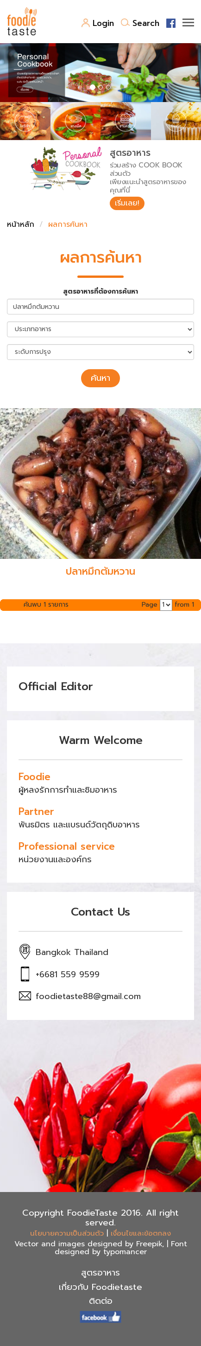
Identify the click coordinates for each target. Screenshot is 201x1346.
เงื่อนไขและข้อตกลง (141, 1233)
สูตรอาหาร (100, 1272)
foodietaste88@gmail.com (88, 996)
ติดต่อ (101, 1301)
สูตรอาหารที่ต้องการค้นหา (100, 291)
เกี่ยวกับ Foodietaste (100, 1287)
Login (97, 23)
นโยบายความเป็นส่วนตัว (67, 1233)
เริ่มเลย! (127, 203)
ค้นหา (100, 378)
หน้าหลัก (20, 224)
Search (140, 23)
